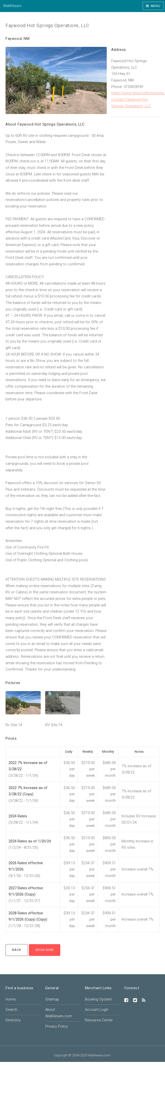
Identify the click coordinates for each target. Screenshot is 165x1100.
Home (11, 999)
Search (11, 1009)
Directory (13, 1020)
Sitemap (52, 999)
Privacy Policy (56, 1026)
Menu (155, 6)
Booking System (98, 999)
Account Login (96, 1009)
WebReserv (12, 6)
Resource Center (99, 1020)
